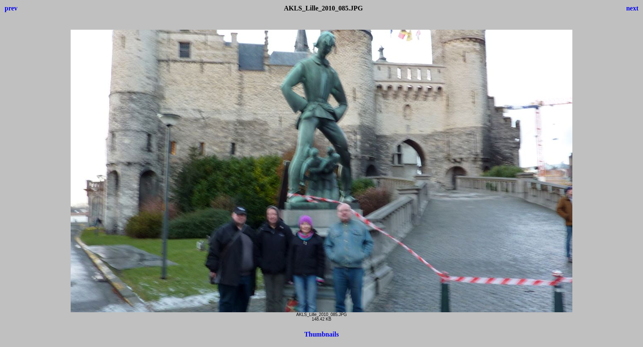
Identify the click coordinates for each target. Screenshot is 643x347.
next (632, 8)
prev (11, 8)
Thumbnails (321, 334)
